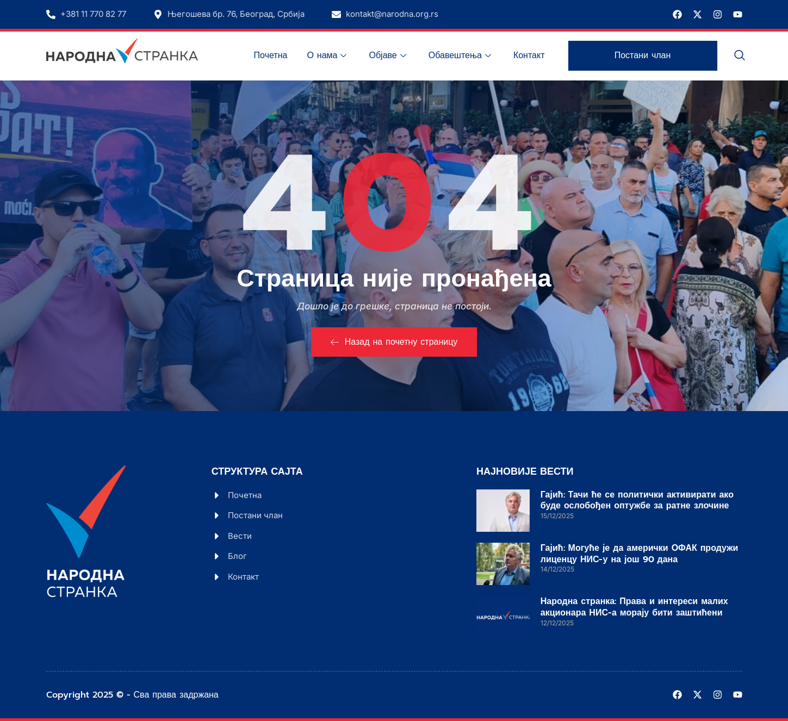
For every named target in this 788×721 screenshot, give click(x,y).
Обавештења (461, 55)
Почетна (271, 55)
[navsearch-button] (739, 56)
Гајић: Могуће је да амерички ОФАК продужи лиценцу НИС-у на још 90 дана (640, 554)
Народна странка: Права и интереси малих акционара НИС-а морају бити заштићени (634, 607)
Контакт (529, 55)
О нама (328, 55)
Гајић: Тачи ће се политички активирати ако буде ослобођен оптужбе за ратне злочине (637, 500)
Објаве (388, 55)
